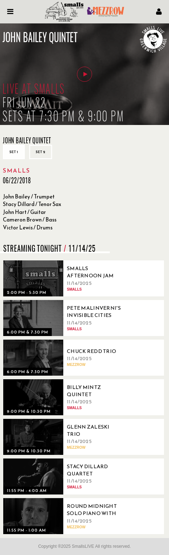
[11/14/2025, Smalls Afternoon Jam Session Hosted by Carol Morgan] (64, 278)
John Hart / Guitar (24, 212)
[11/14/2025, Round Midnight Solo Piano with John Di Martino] (64, 516)
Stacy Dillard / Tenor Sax (32, 204)
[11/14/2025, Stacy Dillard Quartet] (64, 476)
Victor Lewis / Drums (27, 227)
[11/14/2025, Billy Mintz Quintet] (64, 397)
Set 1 (13, 152)
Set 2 (41, 152)
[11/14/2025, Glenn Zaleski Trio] (64, 437)
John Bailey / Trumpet (29, 196)
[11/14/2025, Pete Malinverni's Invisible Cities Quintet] (64, 318)
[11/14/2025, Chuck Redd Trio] (64, 358)
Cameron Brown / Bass (29, 219)
